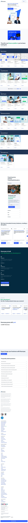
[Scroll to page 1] (12, 23)
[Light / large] (15, 8)
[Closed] (14, 362)
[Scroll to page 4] (14, 23)
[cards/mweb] (10, 161)
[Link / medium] (3, 424)
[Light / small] (2, 85)
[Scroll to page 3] (13, 23)
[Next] (27, 236)
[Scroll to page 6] (15, 23)
